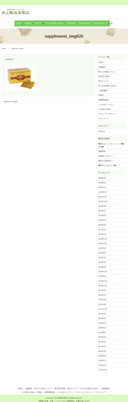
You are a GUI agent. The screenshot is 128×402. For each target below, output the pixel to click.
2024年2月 (102, 265)
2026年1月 (102, 185)
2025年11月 (102, 194)
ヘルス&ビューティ (106, 102)
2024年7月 (102, 255)
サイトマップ (103, 116)
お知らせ (101, 129)
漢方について (103, 79)
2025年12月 (102, 190)
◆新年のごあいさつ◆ (107, 163)
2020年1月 (102, 325)
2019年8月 (102, 330)
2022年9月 (102, 288)
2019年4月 (102, 344)
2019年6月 (102, 335)
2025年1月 (102, 232)
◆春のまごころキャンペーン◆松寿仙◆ (111, 143)
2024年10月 (102, 241)
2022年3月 (102, 302)
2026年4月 (102, 176)
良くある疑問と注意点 (56, 22)
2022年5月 (102, 293)
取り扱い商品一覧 (95, 22)
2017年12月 (102, 367)
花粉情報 (101, 149)
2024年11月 (102, 237)
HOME (22, 22)
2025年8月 (102, 204)
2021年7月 (102, 311)
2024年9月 (102, 246)
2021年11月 (102, 307)
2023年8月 (102, 274)
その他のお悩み (81, 22)
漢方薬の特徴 (103, 74)
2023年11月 (102, 269)
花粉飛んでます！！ (106, 154)
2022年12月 (102, 279)
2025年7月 (102, 208)
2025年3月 (102, 227)
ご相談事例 (70, 22)
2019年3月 (102, 349)
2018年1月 (102, 363)
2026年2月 (102, 180)
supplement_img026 (10, 99)
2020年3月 (102, 321)
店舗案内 (30, 22)
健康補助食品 (103, 97)
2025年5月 (102, 218)
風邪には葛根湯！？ (106, 158)
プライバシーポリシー (107, 112)
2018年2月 (102, 358)
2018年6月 (102, 353)
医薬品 (101, 93)
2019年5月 (102, 339)
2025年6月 (102, 213)
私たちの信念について (107, 69)
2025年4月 (102, 222)
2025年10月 (102, 199)
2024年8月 (102, 251)
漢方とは (40, 22)
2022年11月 (102, 283)
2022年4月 (102, 297)
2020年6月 (102, 316)
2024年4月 (102, 260)
